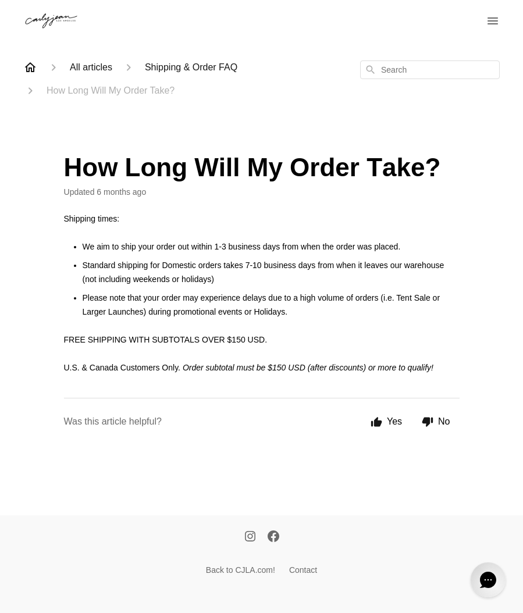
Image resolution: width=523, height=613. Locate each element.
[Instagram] (250, 537)
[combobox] (430, 69)
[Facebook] (273, 537)
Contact (303, 570)
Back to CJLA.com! (240, 570)
